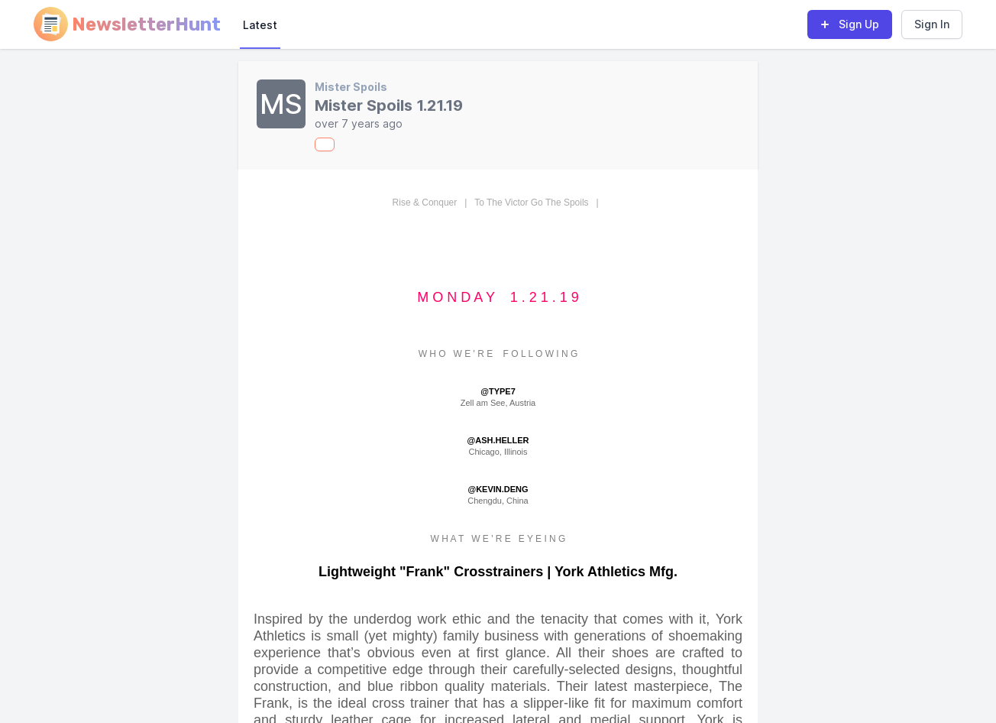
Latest (260, 24)
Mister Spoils (351, 86)
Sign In (931, 24)
